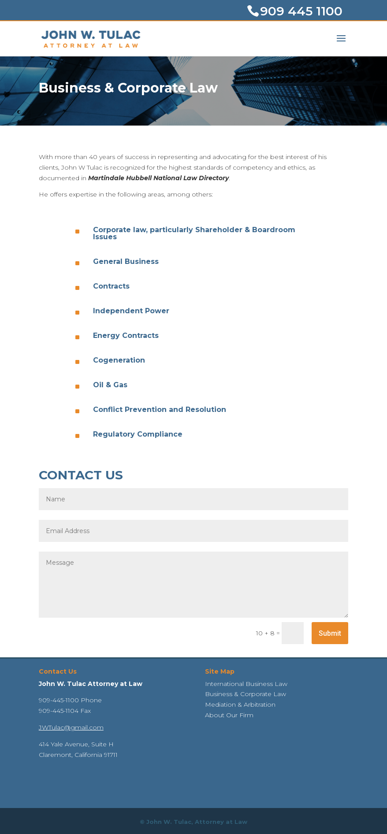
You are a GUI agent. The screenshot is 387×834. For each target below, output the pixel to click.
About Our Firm (229, 715)
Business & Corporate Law (245, 694)
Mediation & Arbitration (240, 704)
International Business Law (246, 684)
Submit (330, 633)
